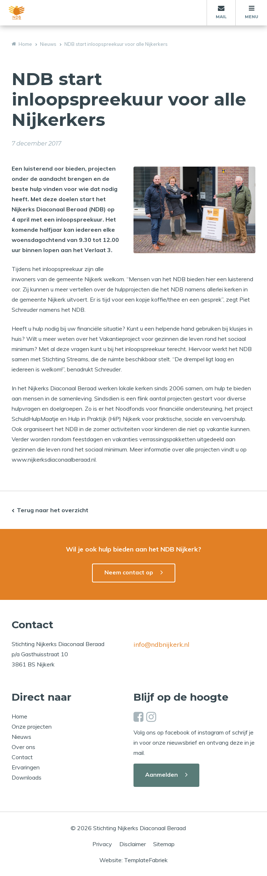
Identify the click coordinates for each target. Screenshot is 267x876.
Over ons (23, 746)
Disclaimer (132, 844)
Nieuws (21, 736)
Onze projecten (32, 726)
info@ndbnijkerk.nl (162, 644)
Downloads (26, 777)
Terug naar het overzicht (52, 510)
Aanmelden (161, 774)
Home (19, 716)
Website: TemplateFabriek (133, 860)
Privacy (102, 844)
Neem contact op (128, 572)
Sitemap (164, 844)
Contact (22, 757)
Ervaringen (26, 767)
